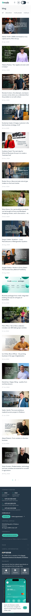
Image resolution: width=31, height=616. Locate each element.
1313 (5, 493)
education (8, 13)
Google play (15, 572)
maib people (18, 13)
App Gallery (24, 572)
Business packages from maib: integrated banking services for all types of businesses (15, 298)
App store (6, 572)
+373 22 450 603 (10, 499)
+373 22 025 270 (10, 503)
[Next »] (18, 480)
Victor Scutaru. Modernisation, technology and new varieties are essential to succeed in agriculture (15, 468)
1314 (16, 493)
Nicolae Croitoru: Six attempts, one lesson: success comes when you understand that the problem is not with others (15, 95)
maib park (27, 13)
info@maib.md (6, 513)
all (2, 13)
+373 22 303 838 (10, 508)
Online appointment (17, 516)
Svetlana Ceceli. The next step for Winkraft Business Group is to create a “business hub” (14, 153)
